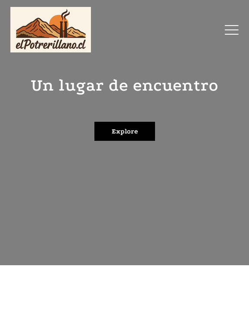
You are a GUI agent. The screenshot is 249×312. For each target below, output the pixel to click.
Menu (232, 25)
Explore (125, 131)
